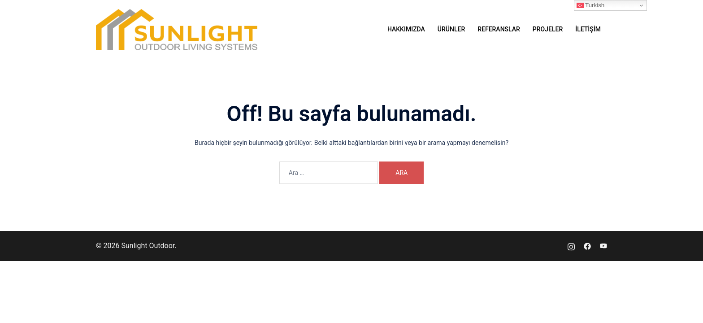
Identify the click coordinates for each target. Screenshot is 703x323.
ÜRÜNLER (451, 29)
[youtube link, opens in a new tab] (603, 245)
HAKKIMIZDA (406, 29)
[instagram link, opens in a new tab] (571, 245)
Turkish (591, 5)
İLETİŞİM (588, 29)
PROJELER (548, 29)
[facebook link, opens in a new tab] (587, 245)
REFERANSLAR (498, 29)
